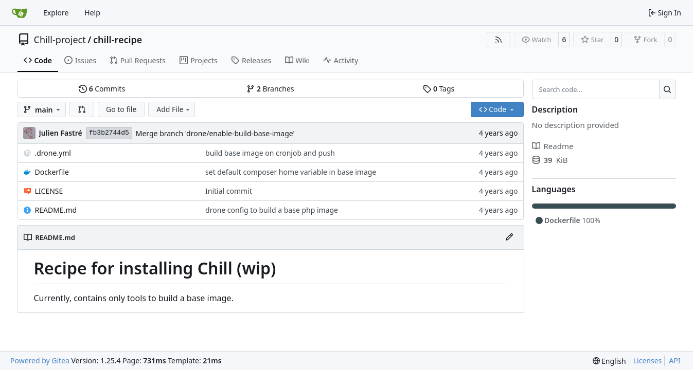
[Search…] (667, 89)
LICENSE (49, 191)
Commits (102, 89)
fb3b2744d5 (109, 133)
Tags (438, 89)
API (674, 360)
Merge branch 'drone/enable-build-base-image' (215, 133)
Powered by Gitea (39, 360)
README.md (56, 210)
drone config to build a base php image (271, 210)
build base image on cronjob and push (270, 153)
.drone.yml (53, 153)
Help (92, 12)
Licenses (647, 360)
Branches (270, 89)
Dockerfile (52, 172)
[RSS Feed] (498, 39)
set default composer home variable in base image (290, 172)
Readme (553, 146)
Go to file (121, 109)
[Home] (19, 13)
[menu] (609, 361)
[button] (81, 109)
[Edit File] (509, 237)
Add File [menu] (173, 109)
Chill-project (60, 39)
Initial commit (228, 191)
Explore (55, 12)
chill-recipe (117, 39)
